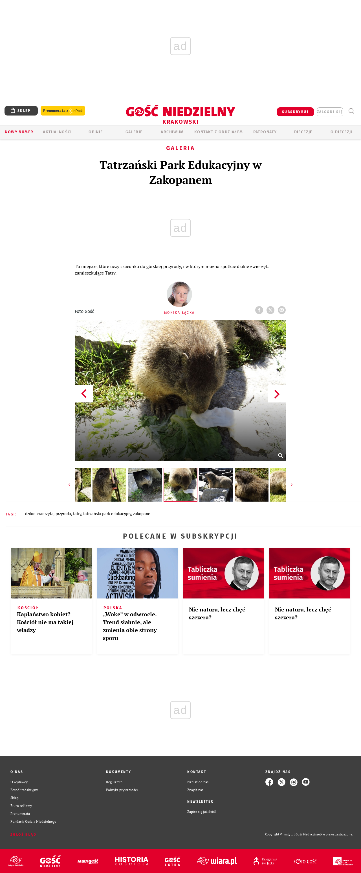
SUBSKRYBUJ (295, 112)
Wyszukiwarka (351, 111)
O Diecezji (342, 132)
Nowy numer (19, 132)
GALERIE (134, 132)
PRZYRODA (63, 513)
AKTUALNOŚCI (57, 132)
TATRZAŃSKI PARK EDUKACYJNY (107, 513)
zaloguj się (330, 112)
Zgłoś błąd (23, 835)
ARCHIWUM (172, 132)
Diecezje (303, 132)
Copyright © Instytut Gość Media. (289, 834)
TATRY (77, 513)
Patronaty (265, 132)
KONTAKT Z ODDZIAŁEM (218, 132)
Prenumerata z (63, 111)
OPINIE (96, 132)
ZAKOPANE (141, 513)
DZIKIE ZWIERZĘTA (39, 513)
